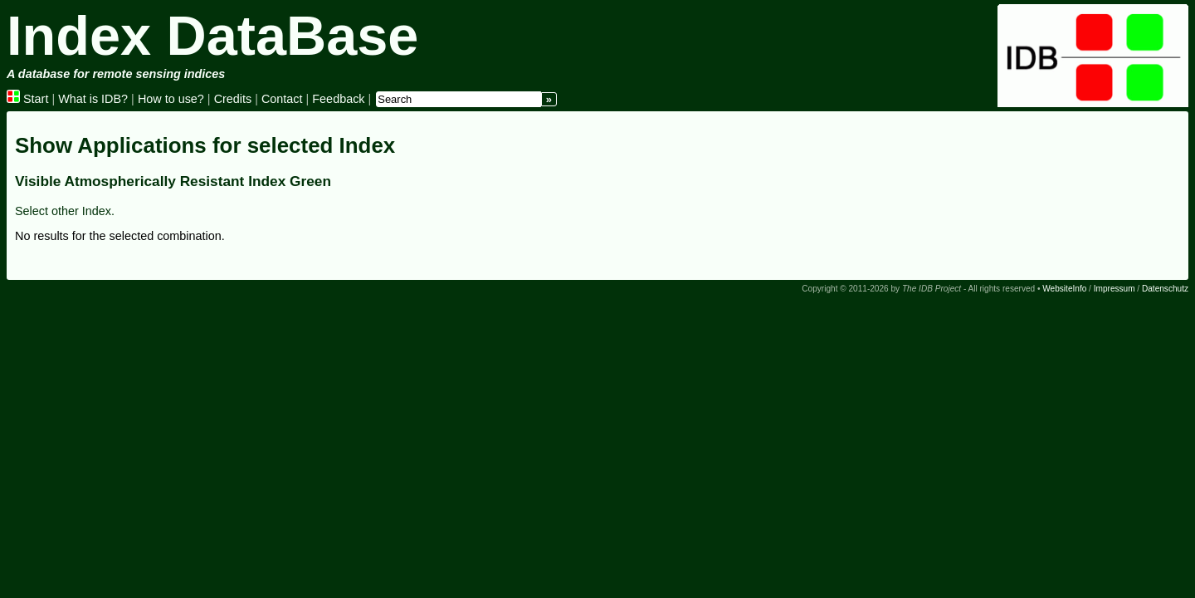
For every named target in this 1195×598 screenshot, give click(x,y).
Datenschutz (1165, 288)
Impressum (1114, 288)
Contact (282, 98)
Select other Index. (65, 211)
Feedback (338, 98)
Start (27, 98)
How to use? (171, 98)
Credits (233, 98)
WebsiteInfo (1064, 288)
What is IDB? (93, 98)
